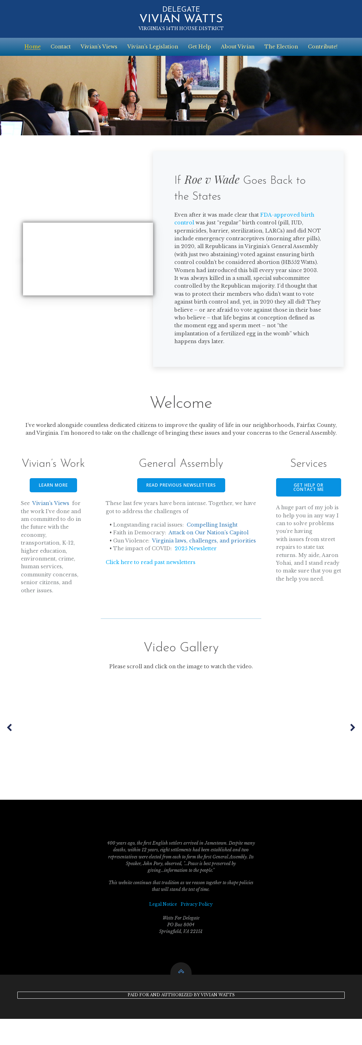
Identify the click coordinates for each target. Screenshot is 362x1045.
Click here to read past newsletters (152, 587)
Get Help (199, 45)
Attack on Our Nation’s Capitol (210, 550)
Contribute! (323, 45)
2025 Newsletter (197, 574)
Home (32, 45)
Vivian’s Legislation (152, 45)
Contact (61, 45)
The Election (281, 45)
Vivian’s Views (99, 45)
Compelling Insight (213, 542)
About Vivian (238, 45)
